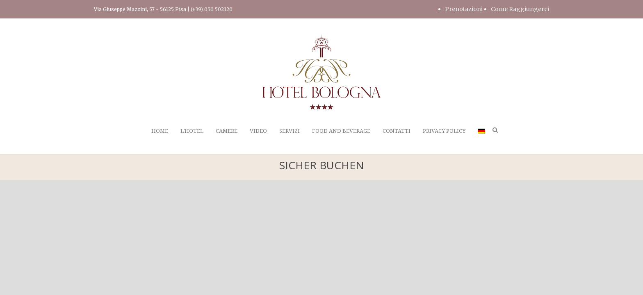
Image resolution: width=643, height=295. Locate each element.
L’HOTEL (191, 131)
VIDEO (258, 131)
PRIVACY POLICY (444, 131)
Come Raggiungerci (520, 9)
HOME (159, 131)
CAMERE (226, 131)
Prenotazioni (464, 9)
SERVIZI (289, 131)
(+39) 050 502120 (212, 9)
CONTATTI (396, 131)
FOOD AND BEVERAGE (341, 131)
